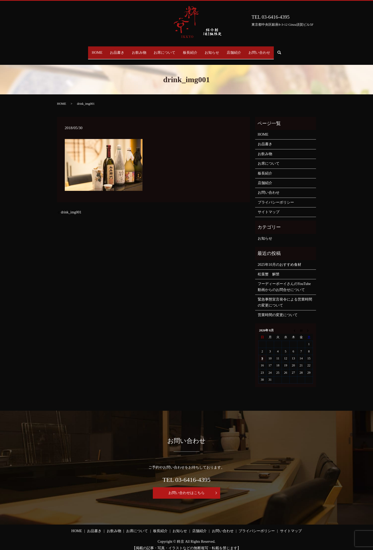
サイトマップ (268, 207)
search (296, 50)
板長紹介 (192, 50)
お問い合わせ (272, 50)
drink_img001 (71, 207)
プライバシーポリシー (276, 197)
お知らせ (217, 50)
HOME (85, 50)
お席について (163, 50)
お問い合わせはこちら (186, 488)
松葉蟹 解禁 (268, 269)
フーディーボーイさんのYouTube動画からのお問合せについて (284, 282)
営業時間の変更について (278, 310)
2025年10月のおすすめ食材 (279, 259)
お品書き (108, 50)
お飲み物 (134, 50)
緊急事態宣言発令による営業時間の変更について (285, 297)
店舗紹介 (242, 50)
